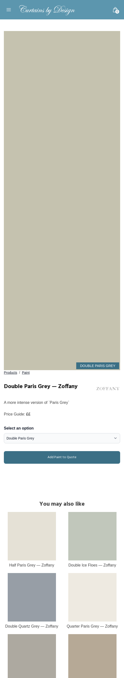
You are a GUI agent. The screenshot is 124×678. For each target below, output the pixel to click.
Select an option (19, 428)
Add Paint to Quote (41, 457)
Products (10, 373)
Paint (26, 373)
